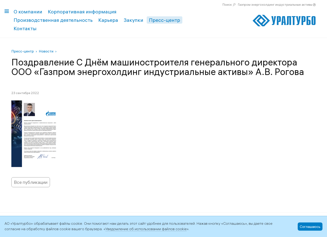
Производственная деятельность (53, 20)
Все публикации (30, 182)
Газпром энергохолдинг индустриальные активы (275, 4)
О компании (28, 11)
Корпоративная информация (82, 11)
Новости (46, 51)
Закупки (133, 20)
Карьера (108, 20)
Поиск (227, 4)
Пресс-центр (164, 20)
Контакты (25, 28)
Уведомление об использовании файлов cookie (146, 229)
